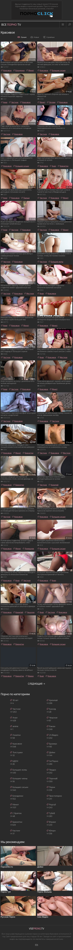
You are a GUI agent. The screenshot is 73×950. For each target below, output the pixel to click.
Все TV (11, 24)
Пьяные (25, 198)
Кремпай (53, 485)
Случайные (48, 37)
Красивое (6, 70)
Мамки (29, 676)
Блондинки (19, 70)
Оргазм (51, 102)
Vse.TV (36, 928)
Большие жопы (55, 261)
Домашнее (28, 548)
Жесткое (29, 293)
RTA (36, 945)
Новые (34, 37)
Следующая (36, 683)
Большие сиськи (57, 70)
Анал (4, 102)
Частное (13, 102)
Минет (30, 70)
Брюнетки (62, 166)
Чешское (29, 612)
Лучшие (21, 37)
